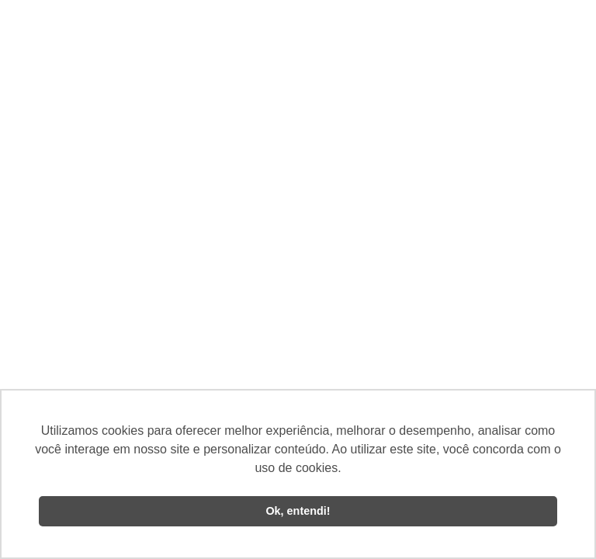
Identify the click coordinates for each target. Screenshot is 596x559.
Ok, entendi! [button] (297, 511)
